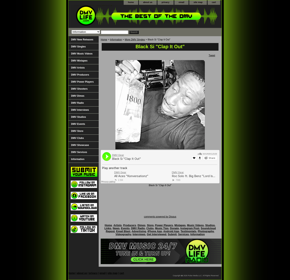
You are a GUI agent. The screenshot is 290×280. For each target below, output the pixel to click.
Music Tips (162, 228)
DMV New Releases (82, 39)
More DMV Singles (135, 39)
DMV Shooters (79, 88)
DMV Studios (78, 117)
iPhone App (154, 231)
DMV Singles (78, 46)
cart (214, 2)
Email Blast (123, 231)
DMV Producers (80, 74)
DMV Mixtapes (79, 60)
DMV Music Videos (81, 53)
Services (183, 234)
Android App (171, 231)
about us (147, 2)
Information (116, 39)
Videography (123, 234)
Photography (206, 231)
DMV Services (79, 152)
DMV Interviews (80, 110)
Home (104, 39)
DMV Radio (77, 103)
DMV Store (77, 131)
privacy (166, 2)
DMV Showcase (80, 145)
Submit (172, 234)
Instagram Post (189, 228)
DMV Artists (78, 67)
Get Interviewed (156, 234)
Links (107, 228)
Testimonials (188, 231)
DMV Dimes (77, 95)
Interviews (139, 234)
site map (198, 2)
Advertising (139, 231)
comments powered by (160, 216)
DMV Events (78, 124)
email (181, 2)
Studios (210, 225)
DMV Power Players (82, 81)
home (131, 2)
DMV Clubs (77, 138)
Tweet (212, 55)
